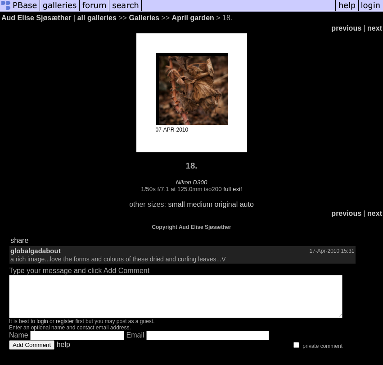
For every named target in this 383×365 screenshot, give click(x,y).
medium (199, 204)
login (42, 329)
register (65, 329)
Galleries (144, 18)
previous (346, 28)
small (176, 204)
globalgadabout (35, 251)
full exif (232, 189)
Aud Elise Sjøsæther (36, 18)
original (226, 204)
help (63, 352)
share (19, 240)
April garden (193, 18)
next (374, 28)
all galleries (97, 18)
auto (247, 204)
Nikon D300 (191, 182)
